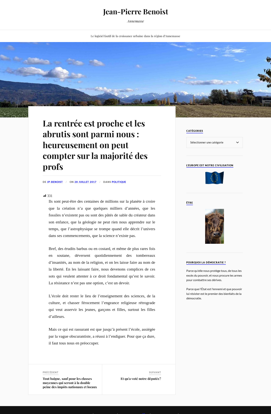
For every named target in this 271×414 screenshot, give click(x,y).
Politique (119, 181)
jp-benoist (55, 181)
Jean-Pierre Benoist (135, 11)
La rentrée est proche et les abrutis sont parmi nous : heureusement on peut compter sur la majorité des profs (95, 144)
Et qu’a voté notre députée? (141, 378)
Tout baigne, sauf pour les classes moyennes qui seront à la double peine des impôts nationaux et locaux (70, 382)
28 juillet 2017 (86, 181)
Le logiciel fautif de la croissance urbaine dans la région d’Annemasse (135, 36)
